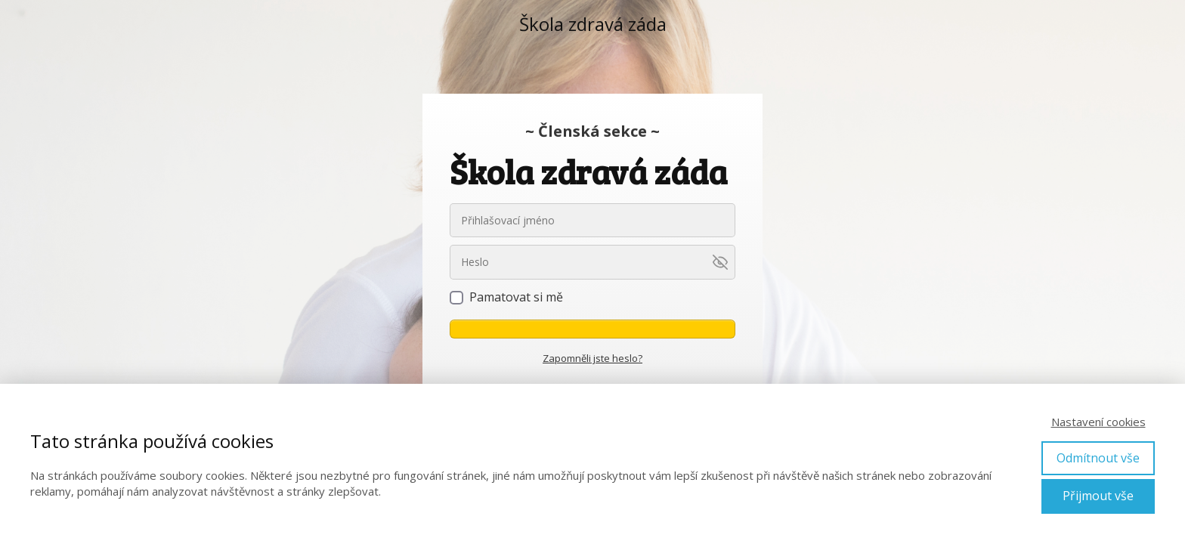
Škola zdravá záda (593, 24)
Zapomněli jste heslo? (592, 358)
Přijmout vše (1098, 495)
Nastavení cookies (1098, 421)
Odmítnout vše (1098, 458)
